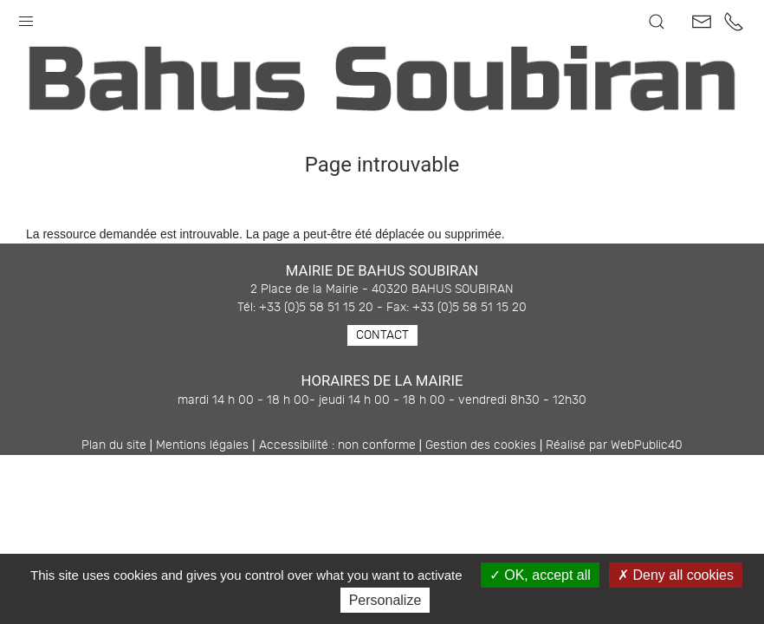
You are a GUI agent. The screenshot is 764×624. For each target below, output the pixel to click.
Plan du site (113, 445)
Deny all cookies (676, 575)
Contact (382, 335)
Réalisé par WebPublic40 (614, 445)
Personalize (385, 600)
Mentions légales (202, 445)
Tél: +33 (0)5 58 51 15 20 (305, 308)
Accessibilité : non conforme (337, 445)
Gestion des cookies (480, 445)
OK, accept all (540, 575)
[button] (26, 17)
